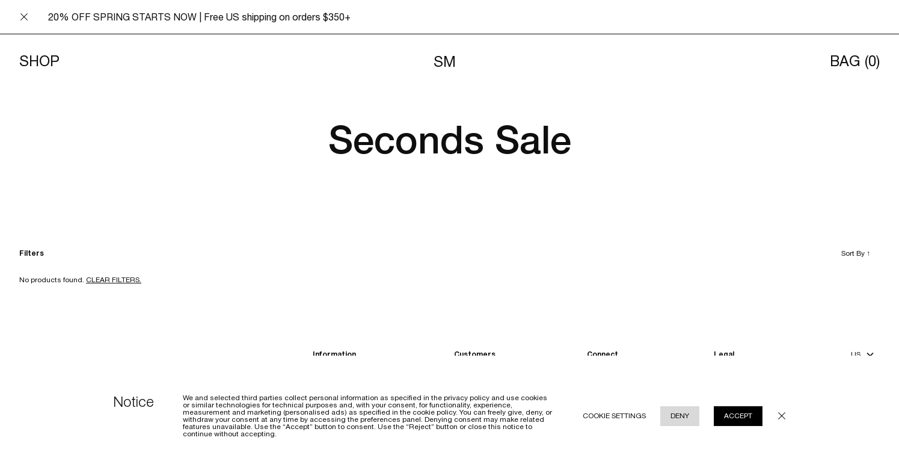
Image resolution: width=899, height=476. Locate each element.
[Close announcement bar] (24, 17)
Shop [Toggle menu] (39, 61)
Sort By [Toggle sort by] (855, 253)
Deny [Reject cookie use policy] (679, 416)
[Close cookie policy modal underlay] (782, 416)
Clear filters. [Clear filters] (113, 279)
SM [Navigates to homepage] (445, 61)
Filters (31, 253)
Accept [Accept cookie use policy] (738, 416)
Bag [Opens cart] (855, 61)
